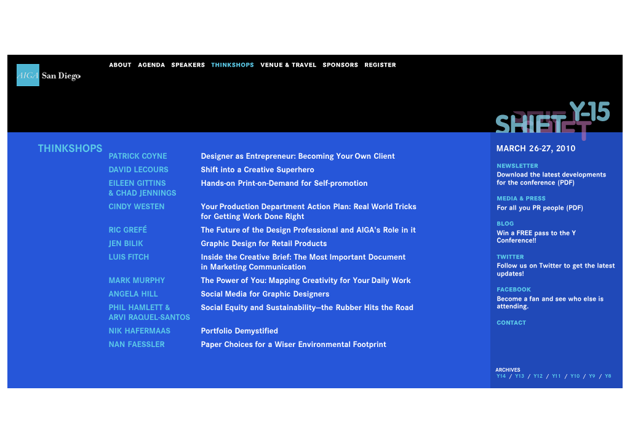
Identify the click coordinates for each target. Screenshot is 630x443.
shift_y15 (553, 121)
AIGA (49, 75)
